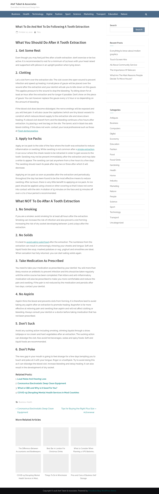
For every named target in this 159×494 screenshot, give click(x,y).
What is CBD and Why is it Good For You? (37, 388)
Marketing (89, 14)
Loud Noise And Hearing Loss (31, 379)
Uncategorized (116, 223)
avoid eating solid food (37, 242)
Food (112, 154)
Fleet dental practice (28, 131)
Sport (68, 14)
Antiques (114, 118)
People (113, 196)
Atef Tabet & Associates (23, 4)
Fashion (58, 14)
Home (113, 175)
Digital (49, 14)
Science (77, 14)
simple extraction (85, 149)
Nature (124, 14)
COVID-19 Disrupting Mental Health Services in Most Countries (48, 392)
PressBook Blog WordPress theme (102, 491)
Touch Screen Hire (118, 59)
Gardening (114, 165)
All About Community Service (123, 65)
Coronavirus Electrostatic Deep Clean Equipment (42, 383)
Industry (114, 181)
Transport (101, 14)
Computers (115, 128)
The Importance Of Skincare (123, 70)
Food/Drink (115, 160)
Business (16, 14)
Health (26, 14)
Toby (39, 32)
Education (113, 14)
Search (113, 25)
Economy (114, 139)
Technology (37, 14)
